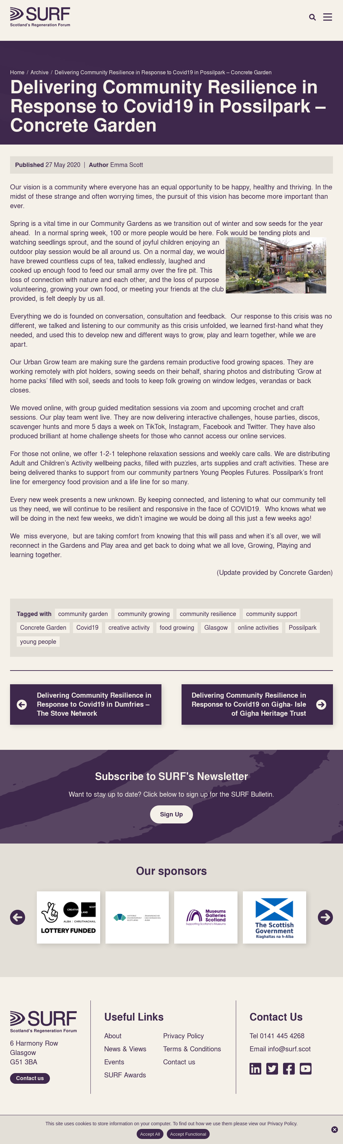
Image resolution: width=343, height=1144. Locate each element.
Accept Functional (188, 1134)
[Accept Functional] (334, 1129)
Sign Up (171, 814)
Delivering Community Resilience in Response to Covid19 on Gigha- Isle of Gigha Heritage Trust (257, 704)
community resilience (208, 614)
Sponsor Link (68, 917)
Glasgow (216, 627)
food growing (177, 627)
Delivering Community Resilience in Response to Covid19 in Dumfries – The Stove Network (85, 704)
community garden (83, 614)
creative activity (129, 627)
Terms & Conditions (192, 1049)
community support (271, 614)
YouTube (306, 1068)
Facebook (289, 1068)
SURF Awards (125, 1075)
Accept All (150, 1134)
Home (40, 17)
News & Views (125, 1049)
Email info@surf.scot (280, 1049)
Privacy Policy (183, 1036)
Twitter (272, 1068)
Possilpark (303, 627)
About (113, 1036)
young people (38, 641)
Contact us (30, 1078)
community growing (144, 614)
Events (114, 1062)
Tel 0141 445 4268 (277, 1036)
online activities (258, 627)
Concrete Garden (43, 627)
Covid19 (87, 627)
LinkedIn (255, 1068)
